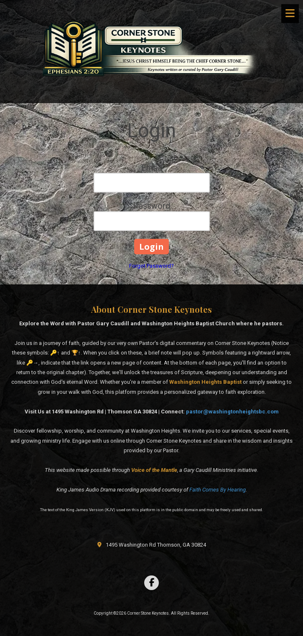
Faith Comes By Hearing (217, 490)
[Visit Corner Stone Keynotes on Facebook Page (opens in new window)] (151, 582)
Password (151, 206)
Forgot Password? (151, 266)
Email (151, 168)
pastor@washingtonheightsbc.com (232, 411)
